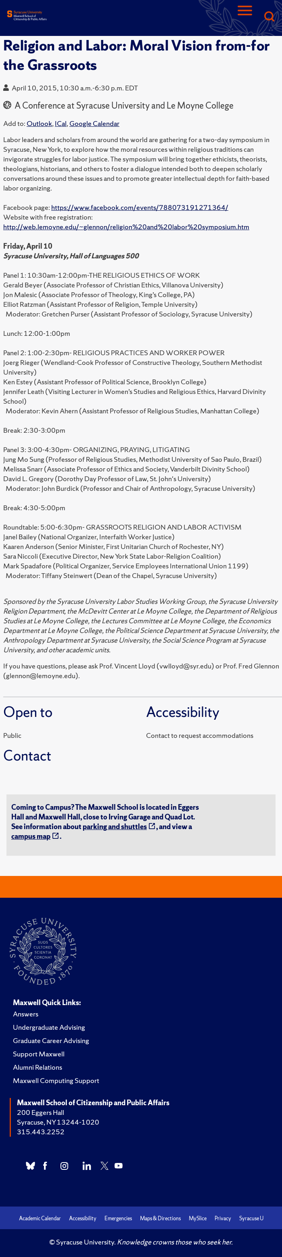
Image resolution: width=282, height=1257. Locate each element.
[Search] (269, 17)
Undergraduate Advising (49, 1027)
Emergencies (118, 1218)
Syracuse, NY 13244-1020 (58, 1122)
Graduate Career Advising (51, 1040)
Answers (25, 1013)
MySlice (198, 1218)
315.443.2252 (41, 1131)
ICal (61, 123)
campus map (30, 836)
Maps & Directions (160, 1218)
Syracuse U (251, 1218)
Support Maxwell (39, 1053)
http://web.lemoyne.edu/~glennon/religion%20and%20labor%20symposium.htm (126, 226)
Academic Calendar (40, 1218)
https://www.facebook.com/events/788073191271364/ (139, 207)
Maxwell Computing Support (56, 1080)
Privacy (223, 1218)
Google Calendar (94, 123)
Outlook (39, 123)
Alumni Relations (37, 1067)
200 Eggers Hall (40, 1112)
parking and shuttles (115, 826)
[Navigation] (245, 17)
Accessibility (82, 1218)
